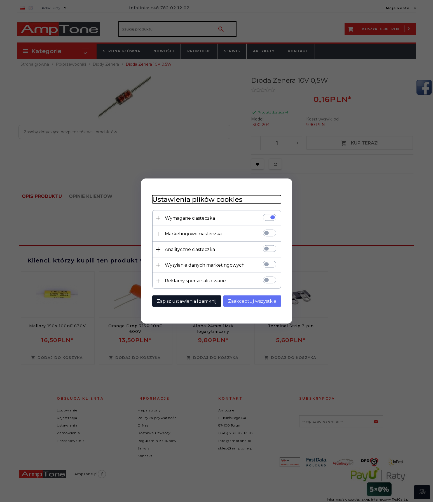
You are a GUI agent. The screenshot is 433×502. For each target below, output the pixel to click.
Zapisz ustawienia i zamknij (186, 301)
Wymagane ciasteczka (190, 218)
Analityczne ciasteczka (190, 249)
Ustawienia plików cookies (197, 199)
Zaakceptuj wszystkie (252, 301)
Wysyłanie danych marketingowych (205, 265)
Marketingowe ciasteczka (193, 233)
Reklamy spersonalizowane (195, 280)
